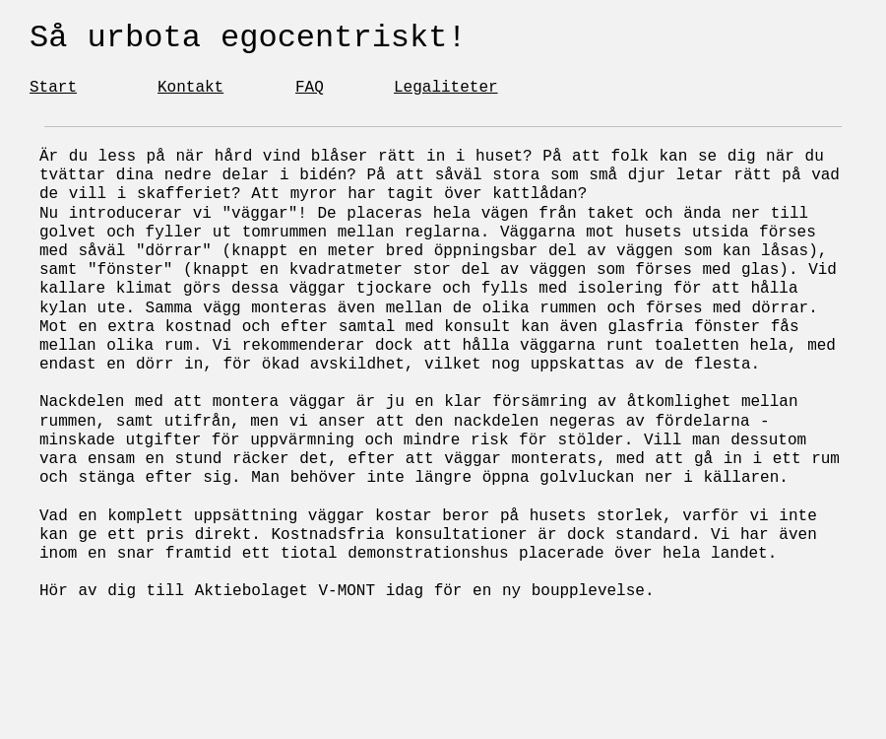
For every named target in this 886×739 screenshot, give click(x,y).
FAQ (309, 88)
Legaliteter (446, 88)
